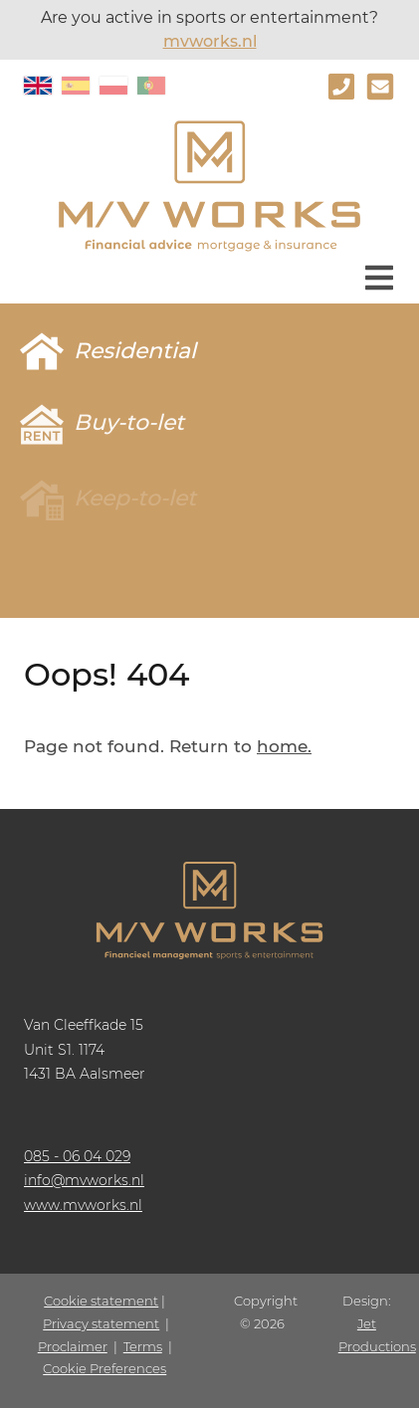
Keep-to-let (135, 498)
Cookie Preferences (104, 1368)
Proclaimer (72, 1346)
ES (76, 86)
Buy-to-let (129, 422)
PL (113, 86)
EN (38, 86)
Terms (142, 1346)
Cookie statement (101, 1300)
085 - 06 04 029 (77, 1156)
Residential (135, 350)
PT (151, 86)
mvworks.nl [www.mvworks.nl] (210, 41)
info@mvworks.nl (84, 1180)
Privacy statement (101, 1323)
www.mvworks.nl (83, 1205)
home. (284, 746)
